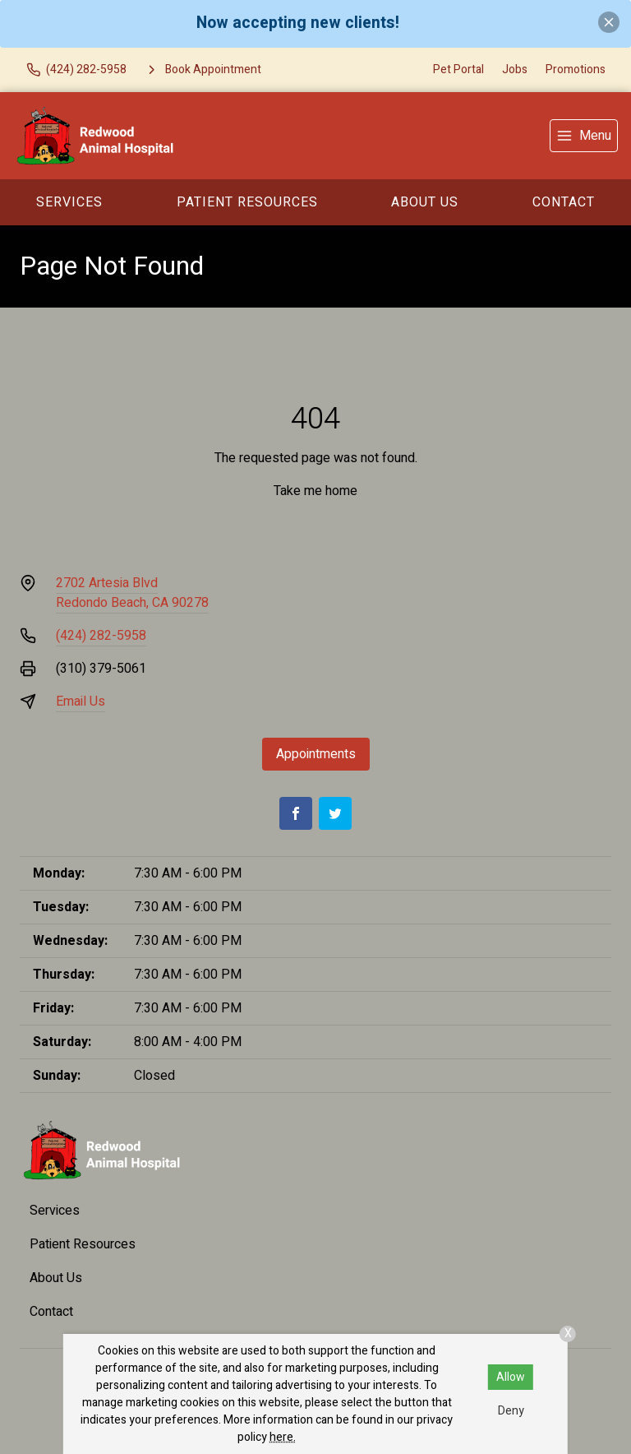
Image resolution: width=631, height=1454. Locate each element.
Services (69, 202)
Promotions (576, 69)
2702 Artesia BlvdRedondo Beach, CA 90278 (132, 593)
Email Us (80, 701)
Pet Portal (458, 69)
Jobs (514, 69)
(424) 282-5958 (101, 636)
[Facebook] (295, 813)
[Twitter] (335, 813)
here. (282, 1437)
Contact (563, 202)
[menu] (584, 135)
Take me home (315, 491)
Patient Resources (247, 202)
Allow (510, 1377)
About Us (424, 202)
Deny (511, 1410)
